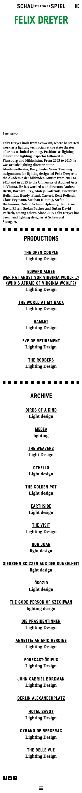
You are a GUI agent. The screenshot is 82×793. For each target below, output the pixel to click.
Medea (41, 429)
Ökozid (41, 583)
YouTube (15, 778)
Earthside (41, 506)
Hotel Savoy (41, 711)
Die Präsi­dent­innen (41, 621)
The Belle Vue (41, 750)
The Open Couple (41, 252)
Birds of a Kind (41, 410)
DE (77, 6)
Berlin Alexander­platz (41, 698)
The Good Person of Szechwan (41, 602)
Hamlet (41, 321)
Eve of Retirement (41, 341)
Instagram (10, 778)
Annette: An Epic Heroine (41, 640)
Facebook (5, 778)
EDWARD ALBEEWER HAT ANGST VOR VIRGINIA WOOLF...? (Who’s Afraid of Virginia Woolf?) (41, 277)
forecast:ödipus (41, 660)
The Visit (41, 525)
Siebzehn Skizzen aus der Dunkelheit (41, 563)
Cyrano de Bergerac (41, 731)
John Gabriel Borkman (41, 679)
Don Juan (41, 544)
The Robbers (41, 360)
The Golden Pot (41, 487)
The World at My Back (41, 302)
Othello (41, 468)
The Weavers (41, 448)
